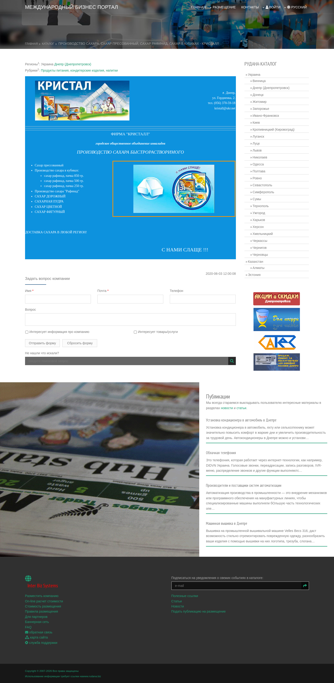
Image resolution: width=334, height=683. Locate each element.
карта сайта (36, 637)
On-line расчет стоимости (44, 601)
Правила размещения (41, 611)
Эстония (254, 275)
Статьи (176, 601)
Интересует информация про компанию (57, 332)
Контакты (250, 7)
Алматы (258, 268)
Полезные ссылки (184, 596)
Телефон (176, 291)
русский (297, 7)
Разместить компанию (41, 596)
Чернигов (260, 248)
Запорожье (261, 109)
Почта (103, 291)
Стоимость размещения (43, 606)
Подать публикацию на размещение (198, 611)
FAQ (28, 627)
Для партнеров (36, 616)
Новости (177, 606)
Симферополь (263, 192)
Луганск (258, 136)
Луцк (256, 143)
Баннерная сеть (37, 621)
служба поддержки (41, 642)
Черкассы (260, 241)
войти (272, 7)
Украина (254, 74)
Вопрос (30, 309)
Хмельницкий (263, 234)
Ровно (257, 178)
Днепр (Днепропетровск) (72, 64)
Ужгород (259, 213)
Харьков (259, 220)
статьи (242, 408)
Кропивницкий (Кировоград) (274, 129)
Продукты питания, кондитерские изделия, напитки (79, 70)
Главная (198, 7)
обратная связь (38, 632)
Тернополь (261, 206)
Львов (257, 150)
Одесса (258, 164)
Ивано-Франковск (266, 115)
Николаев (260, 157)
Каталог (48, 43)
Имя (29, 291)
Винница (259, 81)
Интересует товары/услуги (156, 332)
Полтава (259, 171)
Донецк (258, 95)
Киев (256, 122)
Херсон (258, 227)
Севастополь (262, 185)
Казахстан (255, 261)
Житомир (260, 102)
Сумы (257, 199)
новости (228, 408)
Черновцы (260, 254)
